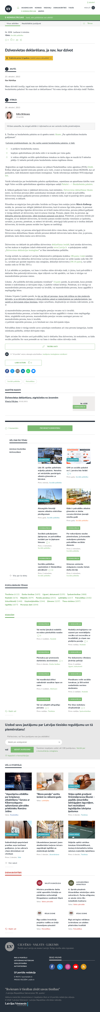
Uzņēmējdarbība (35, 601)
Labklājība (65, 598)
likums (58, 134)
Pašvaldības (30, 381)
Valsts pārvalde (47, 901)
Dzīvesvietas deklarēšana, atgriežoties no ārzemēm (31, 398)
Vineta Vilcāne (11, 401)
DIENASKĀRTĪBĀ (59, 8)
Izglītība (11, 605)
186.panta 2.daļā (78, 256)
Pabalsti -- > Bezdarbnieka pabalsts (77, 184)
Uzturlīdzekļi (13, 601)
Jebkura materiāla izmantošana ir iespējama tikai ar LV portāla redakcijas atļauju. (40, 997)
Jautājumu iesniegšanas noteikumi (54, 354)
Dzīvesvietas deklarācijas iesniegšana (22, 250)
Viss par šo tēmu (20, 576)
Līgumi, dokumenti (54, 594)
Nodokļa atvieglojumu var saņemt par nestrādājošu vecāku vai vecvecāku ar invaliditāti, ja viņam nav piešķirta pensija (79, 635)
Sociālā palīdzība (17, 35)
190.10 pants (75, 262)
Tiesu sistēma (71, 601)
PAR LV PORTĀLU (20, 958)
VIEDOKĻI (47, 8)
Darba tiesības (31, 594)
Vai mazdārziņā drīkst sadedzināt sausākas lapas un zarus (49, 682)
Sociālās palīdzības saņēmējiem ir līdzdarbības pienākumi (50, 567)
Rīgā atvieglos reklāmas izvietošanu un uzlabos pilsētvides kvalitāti (78, 922)
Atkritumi (53, 689)
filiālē (90, 167)
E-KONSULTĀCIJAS (28, 11)
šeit (6, 176)
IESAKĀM (9, 615)
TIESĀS (71, 8)
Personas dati (29, 605)
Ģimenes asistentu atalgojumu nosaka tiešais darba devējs (78, 567)
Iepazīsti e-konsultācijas (18, 756)
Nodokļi (11, 598)
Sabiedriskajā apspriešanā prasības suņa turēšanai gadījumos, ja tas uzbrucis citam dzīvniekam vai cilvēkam (16, 848)
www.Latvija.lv (60, 247)
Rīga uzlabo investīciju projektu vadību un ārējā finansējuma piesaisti (48, 922)
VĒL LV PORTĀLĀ (13, 765)
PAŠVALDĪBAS (15, 452)
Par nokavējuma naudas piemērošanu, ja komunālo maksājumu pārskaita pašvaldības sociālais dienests (78, 539)
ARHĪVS (41, 11)
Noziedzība (14, 815)
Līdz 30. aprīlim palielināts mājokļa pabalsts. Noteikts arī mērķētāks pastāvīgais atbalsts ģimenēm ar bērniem (50, 473)
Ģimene (53, 601)
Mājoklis (27, 598)
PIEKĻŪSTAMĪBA (20, 963)
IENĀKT (92, 2)
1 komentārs (13, 428)
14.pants (57, 282)
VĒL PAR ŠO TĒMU (18, 440)
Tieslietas (12, 594)
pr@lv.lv (31, 980)
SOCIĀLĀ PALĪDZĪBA (17, 449)
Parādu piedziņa (46, 598)
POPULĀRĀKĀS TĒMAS (16, 585)
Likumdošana (54, 854)
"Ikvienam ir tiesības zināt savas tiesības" (32, 989)
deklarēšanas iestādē (60, 244)
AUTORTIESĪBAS (20, 966)
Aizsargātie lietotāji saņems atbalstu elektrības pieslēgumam (50, 511)
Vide (19, 857)
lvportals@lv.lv (27, 977)
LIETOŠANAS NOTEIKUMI (24, 960)
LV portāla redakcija (25, 972)
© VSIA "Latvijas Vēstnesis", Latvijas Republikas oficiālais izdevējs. (33, 1000)
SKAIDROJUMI (27, 8)
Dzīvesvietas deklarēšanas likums (78, 190)
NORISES (38, 8)
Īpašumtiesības (76, 594)
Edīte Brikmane (23, 114)
